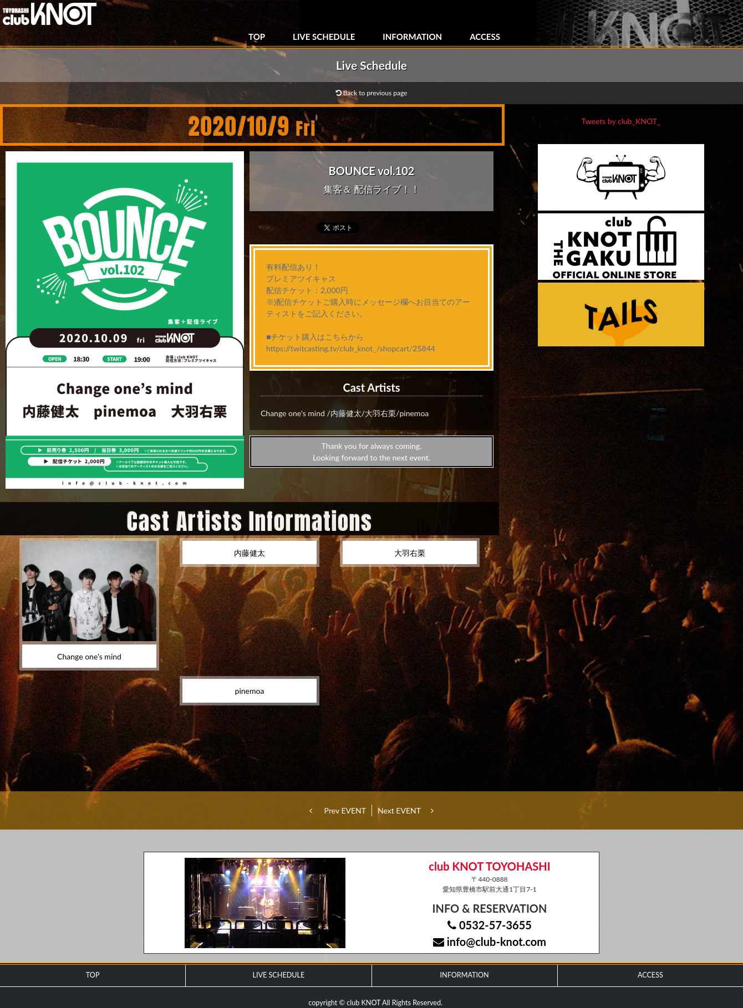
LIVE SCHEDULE (324, 37)
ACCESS (485, 37)
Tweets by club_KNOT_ (621, 121)
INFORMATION (412, 37)
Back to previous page (372, 93)
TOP (256, 37)
